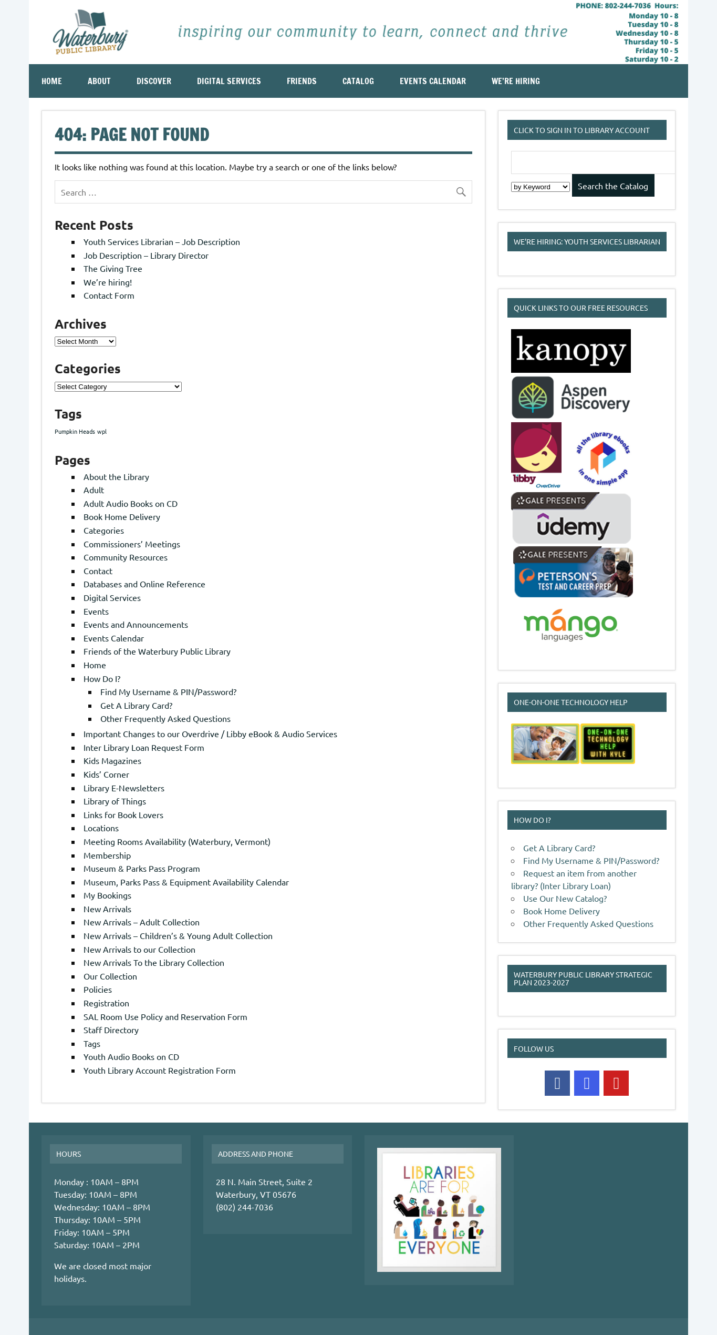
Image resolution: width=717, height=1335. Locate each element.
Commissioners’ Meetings (132, 543)
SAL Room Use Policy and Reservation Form (165, 1016)
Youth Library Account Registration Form (160, 1070)
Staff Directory (111, 1029)
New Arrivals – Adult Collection (142, 921)
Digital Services (229, 81)
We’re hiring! (108, 282)
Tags (92, 1043)
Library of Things (115, 801)
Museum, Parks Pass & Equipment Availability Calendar (186, 882)
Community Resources (126, 557)
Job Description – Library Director (146, 255)
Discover (154, 81)
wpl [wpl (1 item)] (102, 431)
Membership (107, 855)
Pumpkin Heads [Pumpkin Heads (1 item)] (75, 431)
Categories (104, 530)
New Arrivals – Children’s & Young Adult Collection (178, 935)
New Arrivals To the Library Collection (154, 962)
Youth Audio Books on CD (131, 1056)
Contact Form (109, 295)
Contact (98, 570)
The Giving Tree (113, 268)
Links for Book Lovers (123, 814)
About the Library (116, 476)
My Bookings (107, 895)
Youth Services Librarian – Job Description (162, 241)
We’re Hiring (516, 81)
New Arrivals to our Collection (139, 949)
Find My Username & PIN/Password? (168, 691)
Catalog (358, 81)
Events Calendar (433, 81)
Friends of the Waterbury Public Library (157, 651)
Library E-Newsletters (124, 787)
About (99, 81)
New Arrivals (107, 908)
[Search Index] (540, 187)
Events (96, 611)
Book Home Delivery (122, 516)
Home (51, 81)
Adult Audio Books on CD (131, 503)
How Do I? (102, 678)
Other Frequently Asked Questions (165, 718)
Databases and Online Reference (144, 583)
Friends (302, 81)
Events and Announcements (136, 624)
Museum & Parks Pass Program (142, 868)
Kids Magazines (112, 760)
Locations (101, 827)
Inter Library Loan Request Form (144, 747)
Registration (106, 1002)
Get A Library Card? (136, 705)
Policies (98, 989)
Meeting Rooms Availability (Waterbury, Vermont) (177, 841)
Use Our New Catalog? (565, 898)
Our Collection (110, 976)
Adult (94, 489)
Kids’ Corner (106, 774)
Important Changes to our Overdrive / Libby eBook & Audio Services (210, 733)
